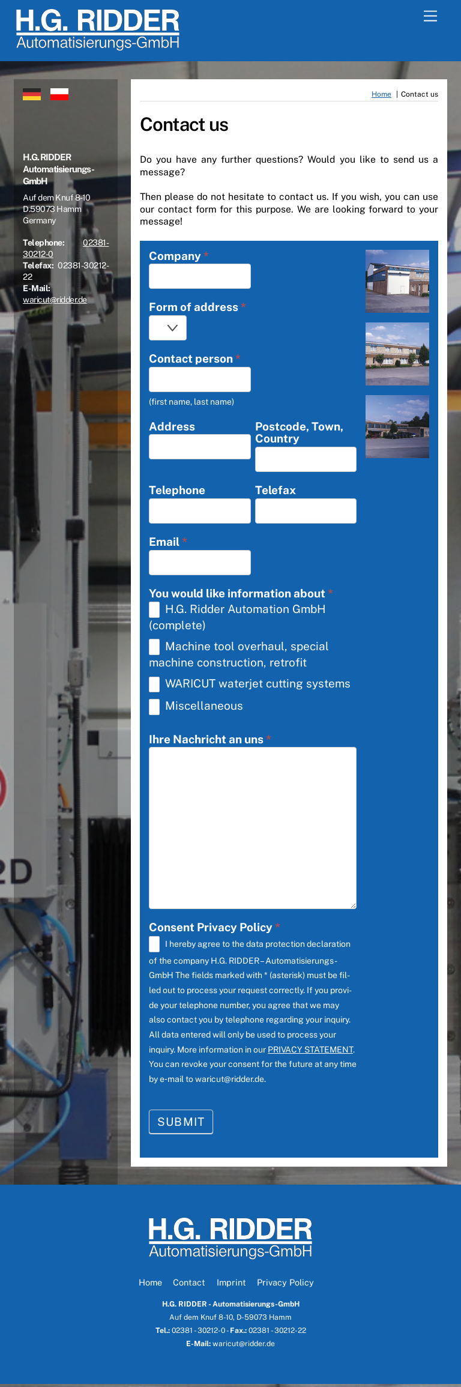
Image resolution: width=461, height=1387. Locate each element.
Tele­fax (275, 492)
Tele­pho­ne (177, 492)
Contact (189, 1285)
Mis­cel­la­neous (196, 709)
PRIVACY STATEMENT (310, 1052)
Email (168, 543)
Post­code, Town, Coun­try (299, 434)
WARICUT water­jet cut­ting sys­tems (250, 686)
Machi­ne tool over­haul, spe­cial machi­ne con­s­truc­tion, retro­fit (239, 656)
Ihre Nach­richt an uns (210, 742)
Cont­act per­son (195, 360)
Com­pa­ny (179, 256)
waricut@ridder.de (55, 299)
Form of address (197, 308)
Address (172, 428)
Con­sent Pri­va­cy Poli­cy (214, 930)
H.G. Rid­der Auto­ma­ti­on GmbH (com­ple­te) (237, 619)
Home (150, 1285)
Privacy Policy (285, 1285)
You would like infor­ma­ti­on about (241, 595)
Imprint (231, 1285)
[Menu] (430, 16)
